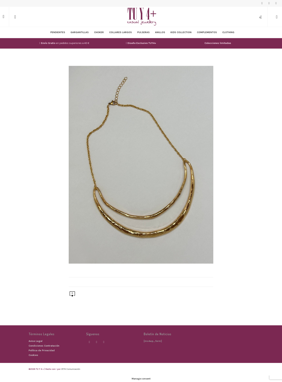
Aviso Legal (35, 341)
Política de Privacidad (42, 350)
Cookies (33, 355)
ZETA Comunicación (70, 369)
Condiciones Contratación (44, 345)
